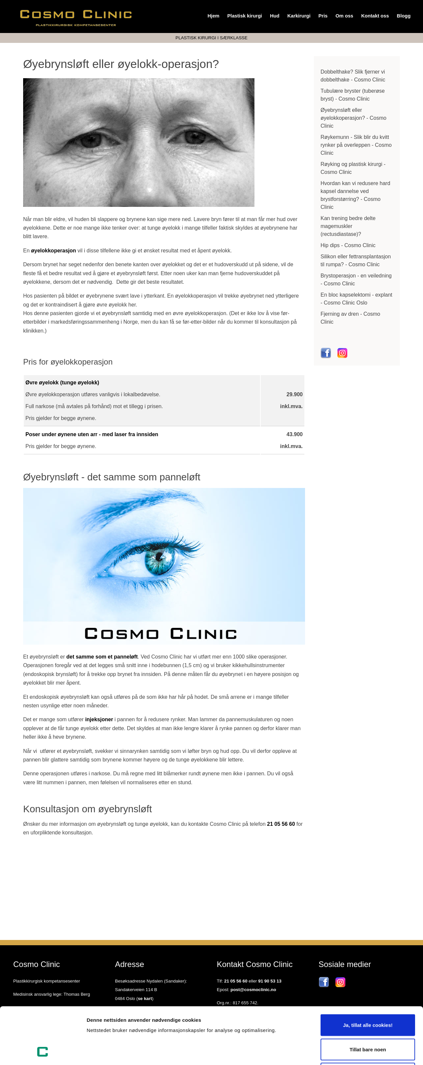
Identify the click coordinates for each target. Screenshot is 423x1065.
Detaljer (352, 1052)
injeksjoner (99, 719)
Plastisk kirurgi (244, 15)
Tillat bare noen (368, 996)
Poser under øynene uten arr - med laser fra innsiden (91, 434)
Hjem (213, 15)
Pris (322, 15)
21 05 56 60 (281, 824)
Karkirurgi (298, 15)
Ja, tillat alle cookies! (368, 972)
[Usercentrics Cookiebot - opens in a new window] (43, 1052)
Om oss (344, 15)
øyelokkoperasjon (53, 250)
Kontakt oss (375, 15)
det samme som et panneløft (102, 657)
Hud (275, 15)
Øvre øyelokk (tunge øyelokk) (62, 382)
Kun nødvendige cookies (367, 1020)
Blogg (404, 15)
